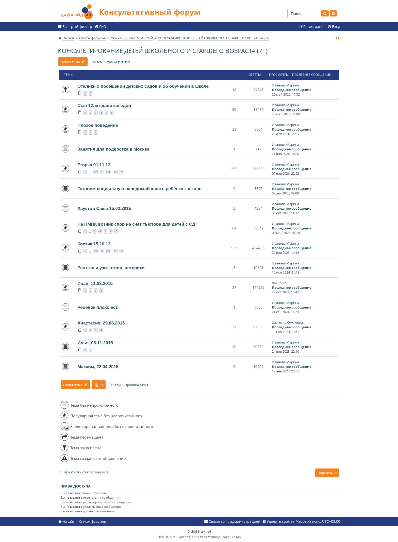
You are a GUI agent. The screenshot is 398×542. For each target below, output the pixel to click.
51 (108, 251)
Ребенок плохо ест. (98, 307)
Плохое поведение (97, 125)
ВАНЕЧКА (279, 283)
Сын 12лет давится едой (104, 105)
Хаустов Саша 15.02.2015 (104, 208)
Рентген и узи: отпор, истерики (111, 267)
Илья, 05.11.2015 (95, 342)
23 (102, 172)
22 (95, 172)
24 (108, 172)
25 (115, 172)
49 (95, 251)
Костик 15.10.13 (93, 243)
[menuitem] (100, 26)
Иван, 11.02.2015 (95, 283)
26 (122, 172)
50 (102, 251)
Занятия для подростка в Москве (113, 149)
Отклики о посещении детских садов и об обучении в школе (143, 86)
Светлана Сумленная (288, 322)
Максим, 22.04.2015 (98, 366)
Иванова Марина (285, 85)
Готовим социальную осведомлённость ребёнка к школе (139, 188)
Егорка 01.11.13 (93, 164)
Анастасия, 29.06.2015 (101, 323)
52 (115, 251)
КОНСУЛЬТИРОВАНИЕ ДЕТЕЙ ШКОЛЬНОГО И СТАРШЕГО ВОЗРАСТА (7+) (163, 50)
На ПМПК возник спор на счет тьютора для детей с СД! (137, 224)
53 (122, 251)
